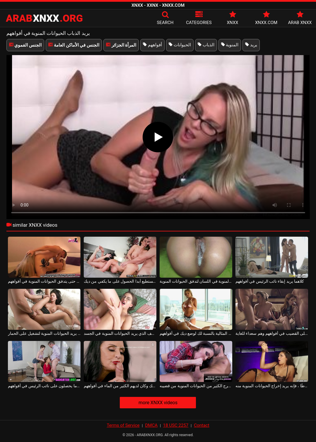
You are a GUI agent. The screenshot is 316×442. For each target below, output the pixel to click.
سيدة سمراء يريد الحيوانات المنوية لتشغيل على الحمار (44, 333)
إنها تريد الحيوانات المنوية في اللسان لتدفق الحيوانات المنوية (196, 281)
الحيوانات (180, 44)
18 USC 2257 (175, 425)
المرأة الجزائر (121, 45)
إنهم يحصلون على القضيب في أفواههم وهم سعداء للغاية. (271, 333)
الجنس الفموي (25, 45)
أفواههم (152, 44)
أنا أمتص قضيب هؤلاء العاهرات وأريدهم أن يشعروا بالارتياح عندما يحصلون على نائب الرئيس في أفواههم (44, 385)
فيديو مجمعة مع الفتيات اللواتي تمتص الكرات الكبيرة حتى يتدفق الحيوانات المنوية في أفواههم (44, 281)
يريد (251, 44)
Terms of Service (123, 425)
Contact (201, 425)
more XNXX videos (158, 402)
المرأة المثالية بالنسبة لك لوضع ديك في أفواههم (196, 333)
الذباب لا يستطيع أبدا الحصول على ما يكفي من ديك (120, 281)
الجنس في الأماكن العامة (73, 45)
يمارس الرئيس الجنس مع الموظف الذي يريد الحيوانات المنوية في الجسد (120, 333)
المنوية (230, 44)
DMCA (151, 425)
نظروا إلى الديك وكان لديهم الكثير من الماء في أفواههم (120, 385)
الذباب (206, 44)
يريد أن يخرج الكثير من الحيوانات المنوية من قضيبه (196, 385)
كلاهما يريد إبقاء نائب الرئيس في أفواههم (269, 281)
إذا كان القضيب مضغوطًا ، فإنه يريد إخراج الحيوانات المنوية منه (271, 385)
